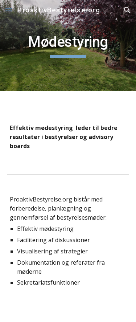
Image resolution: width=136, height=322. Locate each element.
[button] (8, 10)
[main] (68, 45)
